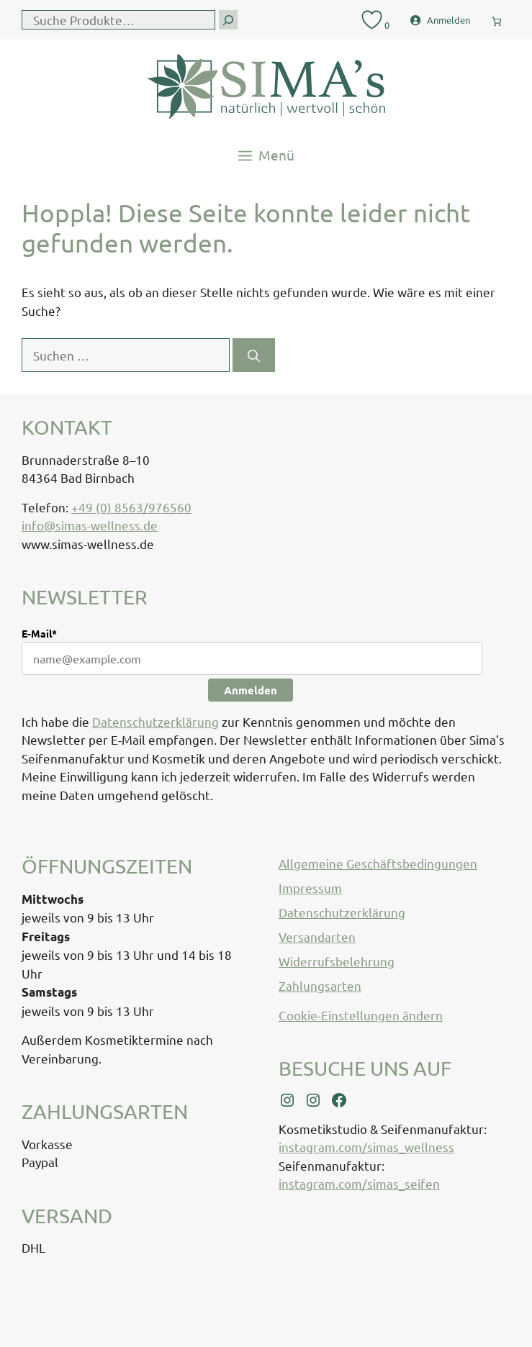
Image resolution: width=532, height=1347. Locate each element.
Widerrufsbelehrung (337, 961)
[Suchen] (254, 355)
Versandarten (317, 936)
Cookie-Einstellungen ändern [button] (361, 1014)
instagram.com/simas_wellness (366, 1146)
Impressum (310, 887)
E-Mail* (39, 633)
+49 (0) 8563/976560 (131, 506)
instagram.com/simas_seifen (359, 1183)
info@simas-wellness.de (90, 524)
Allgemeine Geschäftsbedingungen (378, 863)
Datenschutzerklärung (155, 721)
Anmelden (250, 690)
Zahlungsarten (320, 985)
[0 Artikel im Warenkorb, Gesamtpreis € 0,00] (497, 18)
